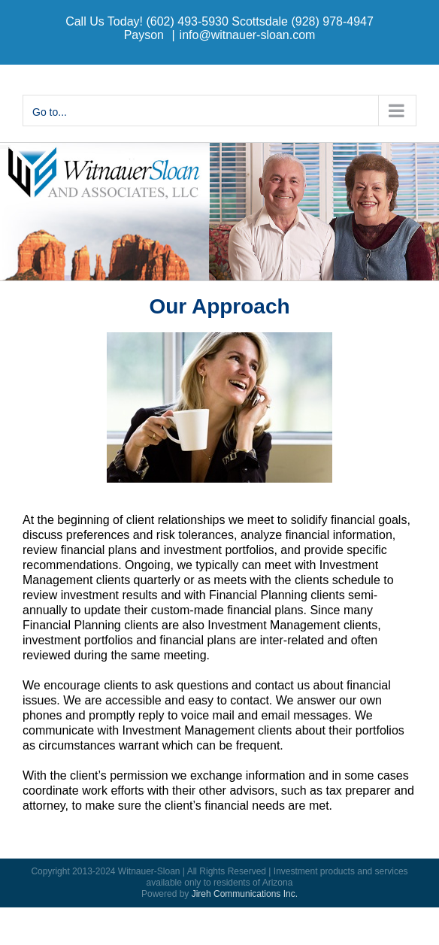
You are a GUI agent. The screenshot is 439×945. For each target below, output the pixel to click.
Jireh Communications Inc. (245, 894)
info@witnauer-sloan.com (248, 35)
